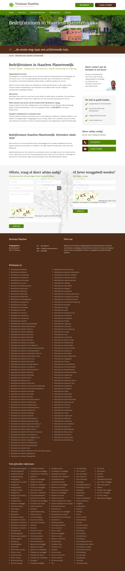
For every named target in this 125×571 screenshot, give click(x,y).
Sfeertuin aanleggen (58, 533)
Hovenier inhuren (36, 531)
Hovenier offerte (36, 533)
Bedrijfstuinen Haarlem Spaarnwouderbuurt (26, 424)
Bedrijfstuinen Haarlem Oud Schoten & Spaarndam (28, 386)
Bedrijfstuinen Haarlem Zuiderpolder (66, 272)
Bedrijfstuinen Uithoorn (62, 408)
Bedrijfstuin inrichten (18, 520)
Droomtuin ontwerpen (38, 493)
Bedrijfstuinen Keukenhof (63, 316)
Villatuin (99, 487)
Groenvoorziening (36, 520)
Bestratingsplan (16, 544)
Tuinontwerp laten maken (84, 544)
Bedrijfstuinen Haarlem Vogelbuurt (23, 440)
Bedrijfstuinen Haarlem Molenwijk (22, 375)
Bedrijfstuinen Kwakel (61, 321)
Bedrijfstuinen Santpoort (62, 378)
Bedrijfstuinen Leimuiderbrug (64, 329)
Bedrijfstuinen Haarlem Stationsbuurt (23, 429)
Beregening (15, 541)
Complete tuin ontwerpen (39, 474)
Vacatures (100, 477)
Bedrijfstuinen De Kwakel (19, 307)
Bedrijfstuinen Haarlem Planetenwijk (23, 402)
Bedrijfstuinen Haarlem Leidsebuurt (23, 367)
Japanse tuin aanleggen (38, 544)
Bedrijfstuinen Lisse (61, 334)
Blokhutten (15, 547)
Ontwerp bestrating (58, 506)
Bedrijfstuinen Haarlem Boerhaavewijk (24, 324)
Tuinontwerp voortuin (83, 550)
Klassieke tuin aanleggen (38, 552)
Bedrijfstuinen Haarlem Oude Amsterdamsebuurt (27, 389)
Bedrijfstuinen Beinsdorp (19, 288)
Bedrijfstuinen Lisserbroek (63, 337)
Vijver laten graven (103, 485)
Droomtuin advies (36, 490)
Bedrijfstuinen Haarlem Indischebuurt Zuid (25, 356)
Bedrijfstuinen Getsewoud (20, 316)
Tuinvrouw (100, 468)
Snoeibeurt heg (56, 544)
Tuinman (79, 522)
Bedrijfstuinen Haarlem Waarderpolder (24, 445)
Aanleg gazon (15, 479)
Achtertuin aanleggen (18, 503)
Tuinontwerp (80, 539)
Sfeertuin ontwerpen (58, 539)
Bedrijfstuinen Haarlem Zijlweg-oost (23, 453)
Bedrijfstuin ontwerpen (19, 525)
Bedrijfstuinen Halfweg (62, 283)
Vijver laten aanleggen (104, 482)
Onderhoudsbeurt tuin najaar (61, 501)
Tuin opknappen (81, 474)
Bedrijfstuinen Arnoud (18, 283)
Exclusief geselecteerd (37, 495)
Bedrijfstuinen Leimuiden (62, 326)
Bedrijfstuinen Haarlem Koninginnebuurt (25, 364)
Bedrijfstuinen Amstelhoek (20, 275)
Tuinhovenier (80, 506)
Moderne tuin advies (58, 487)
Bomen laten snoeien (18, 550)
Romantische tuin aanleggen (60, 512)
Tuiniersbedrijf (81, 520)
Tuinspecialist (80, 558)
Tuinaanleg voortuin (83, 487)
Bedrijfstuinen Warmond (62, 426)
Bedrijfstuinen (16, 531)
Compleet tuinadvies (37, 468)
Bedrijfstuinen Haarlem (19, 321)
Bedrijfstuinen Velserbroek (63, 416)
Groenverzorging (36, 517)
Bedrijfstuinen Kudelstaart (63, 318)
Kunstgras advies (57, 468)
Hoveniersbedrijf (36, 539)
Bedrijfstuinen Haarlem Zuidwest (65, 275)
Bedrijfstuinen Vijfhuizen (62, 418)
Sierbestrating (56, 541)
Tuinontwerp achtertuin (84, 541)
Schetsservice (55, 520)
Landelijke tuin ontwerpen (60, 477)
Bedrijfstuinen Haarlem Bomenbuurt (23, 326)
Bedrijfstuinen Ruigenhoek (63, 375)
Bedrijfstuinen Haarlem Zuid (63, 269)
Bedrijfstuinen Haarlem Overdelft (22, 394)
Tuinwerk (100, 474)
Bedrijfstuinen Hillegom (62, 288)
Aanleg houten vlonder (18, 482)
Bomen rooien (16, 552)
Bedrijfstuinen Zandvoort (62, 435)
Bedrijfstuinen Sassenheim (63, 386)
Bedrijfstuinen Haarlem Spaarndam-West (24, 421)
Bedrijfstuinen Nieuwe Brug (63, 343)
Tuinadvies (79, 490)
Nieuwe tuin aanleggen (59, 493)
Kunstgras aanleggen (37, 563)
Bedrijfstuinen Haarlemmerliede (65, 278)
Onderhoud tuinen (57, 498)
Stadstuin (54, 550)
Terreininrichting (56, 560)
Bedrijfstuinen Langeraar (62, 324)
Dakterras (33, 477)
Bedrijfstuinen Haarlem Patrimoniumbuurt (25, 399)
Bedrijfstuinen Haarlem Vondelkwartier (24, 443)
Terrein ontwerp (56, 558)
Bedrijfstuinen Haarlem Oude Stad (22, 391)
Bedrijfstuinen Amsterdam (20, 280)
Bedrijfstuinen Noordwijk (62, 353)
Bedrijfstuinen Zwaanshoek (63, 437)
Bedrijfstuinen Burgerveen (20, 302)
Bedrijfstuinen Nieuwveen (63, 351)
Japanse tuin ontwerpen (38, 550)
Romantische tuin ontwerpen (61, 517)
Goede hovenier (35, 514)
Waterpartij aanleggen (104, 498)
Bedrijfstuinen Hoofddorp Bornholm (66, 294)
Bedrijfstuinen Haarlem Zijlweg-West (23, 456)
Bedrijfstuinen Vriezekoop (63, 421)
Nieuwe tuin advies (57, 495)
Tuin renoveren (81, 477)
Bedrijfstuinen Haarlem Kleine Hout (23, 359)
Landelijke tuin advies (58, 474)
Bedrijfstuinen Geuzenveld (20, 318)
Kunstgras (33, 560)
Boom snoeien (16, 558)
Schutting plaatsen (57, 522)
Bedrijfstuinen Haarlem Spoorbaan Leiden (25, 426)
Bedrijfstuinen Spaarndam (63, 397)
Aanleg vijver (15, 498)
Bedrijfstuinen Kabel (61, 310)
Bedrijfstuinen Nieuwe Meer (63, 345)
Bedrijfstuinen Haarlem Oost (20, 380)
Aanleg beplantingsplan (19, 468)
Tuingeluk (79, 503)
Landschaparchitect (57, 479)
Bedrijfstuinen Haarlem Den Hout (22, 334)
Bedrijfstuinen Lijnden (61, 332)
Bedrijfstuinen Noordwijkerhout (65, 356)
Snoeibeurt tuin (56, 547)
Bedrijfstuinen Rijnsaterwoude (64, 370)
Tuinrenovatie (81, 555)
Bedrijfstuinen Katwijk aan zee (64, 313)
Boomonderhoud (17, 560)
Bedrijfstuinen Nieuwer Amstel (64, 348)
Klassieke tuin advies (37, 555)
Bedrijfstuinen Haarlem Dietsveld (22, 337)
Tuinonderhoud (81, 536)
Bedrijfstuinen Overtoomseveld (64, 367)
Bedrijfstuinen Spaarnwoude (64, 402)
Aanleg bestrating (17, 477)
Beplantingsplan (16, 539)
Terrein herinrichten (58, 555)
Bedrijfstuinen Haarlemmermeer (65, 280)
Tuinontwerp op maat (83, 547)
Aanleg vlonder (16, 501)
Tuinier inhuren (81, 517)
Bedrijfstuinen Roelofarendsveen (65, 372)
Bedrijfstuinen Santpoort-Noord (65, 380)
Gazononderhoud (36, 506)
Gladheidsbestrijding (37, 512)
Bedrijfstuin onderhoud (19, 522)
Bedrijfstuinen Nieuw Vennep (64, 340)
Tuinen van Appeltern (83, 498)
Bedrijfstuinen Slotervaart (63, 394)
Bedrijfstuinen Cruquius (19, 305)
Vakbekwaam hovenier (104, 479)
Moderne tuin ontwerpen (59, 490)
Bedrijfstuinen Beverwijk (19, 294)
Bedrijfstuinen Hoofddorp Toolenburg (67, 302)
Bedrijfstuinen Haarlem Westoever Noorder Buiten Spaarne (31, 451)
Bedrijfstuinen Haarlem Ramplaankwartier (25, 408)
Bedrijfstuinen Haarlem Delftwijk (22, 332)
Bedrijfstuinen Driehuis (19, 313)
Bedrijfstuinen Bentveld (19, 291)
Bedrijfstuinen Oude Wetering (64, 364)
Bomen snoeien (16, 555)
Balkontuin (14, 512)
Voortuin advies (102, 495)
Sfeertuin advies (56, 536)
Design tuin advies (36, 482)
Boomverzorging (16, 563)
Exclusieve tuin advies (37, 503)
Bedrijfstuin (15, 514)
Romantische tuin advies (59, 514)
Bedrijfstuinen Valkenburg (63, 410)
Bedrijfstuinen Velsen (61, 413)
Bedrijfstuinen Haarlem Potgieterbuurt (24, 405)
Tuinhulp (79, 512)
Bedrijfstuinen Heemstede (63, 286)
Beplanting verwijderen (19, 536)
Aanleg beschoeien (17, 474)
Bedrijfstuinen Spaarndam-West (65, 399)
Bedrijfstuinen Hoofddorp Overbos (66, 299)
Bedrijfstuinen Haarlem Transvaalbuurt (24, 435)
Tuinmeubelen (81, 533)
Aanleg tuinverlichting (18, 495)
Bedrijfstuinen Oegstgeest (63, 359)
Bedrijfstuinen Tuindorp (62, 405)
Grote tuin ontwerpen (37, 522)
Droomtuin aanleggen (37, 487)
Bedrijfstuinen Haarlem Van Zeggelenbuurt (25, 437)
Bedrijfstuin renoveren (18, 528)
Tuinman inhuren (82, 525)
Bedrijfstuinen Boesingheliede (21, 299)
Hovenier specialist (36, 536)
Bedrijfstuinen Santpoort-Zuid (64, 383)
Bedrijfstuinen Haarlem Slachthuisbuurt (24, 418)
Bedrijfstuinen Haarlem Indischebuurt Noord (26, 353)
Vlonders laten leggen (104, 490)
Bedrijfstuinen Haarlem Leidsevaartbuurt (25, 370)
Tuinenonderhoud (82, 501)
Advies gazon (15, 509)
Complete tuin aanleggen (38, 471)
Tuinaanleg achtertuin (83, 485)
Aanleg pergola (16, 487)
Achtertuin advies (17, 506)
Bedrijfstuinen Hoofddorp (63, 291)
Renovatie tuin (56, 509)
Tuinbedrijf (80, 495)
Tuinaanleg (79, 482)
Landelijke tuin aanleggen (59, 471)
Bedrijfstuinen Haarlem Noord (21, 378)
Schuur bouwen (56, 528)
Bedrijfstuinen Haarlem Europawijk (23, 343)
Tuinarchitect (80, 493)
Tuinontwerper (81, 552)
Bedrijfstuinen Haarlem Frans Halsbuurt (24, 345)
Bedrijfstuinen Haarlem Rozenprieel (23, 410)
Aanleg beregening (17, 471)
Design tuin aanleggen (37, 479)
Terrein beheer (56, 552)
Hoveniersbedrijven (37, 541)
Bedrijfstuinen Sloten (61, 391)
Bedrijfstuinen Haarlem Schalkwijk (22, 413)
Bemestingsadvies (17, 533)
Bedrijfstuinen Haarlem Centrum (22, 329)
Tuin (52, 563)
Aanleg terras (15, 493)
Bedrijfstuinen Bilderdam (19, 297)
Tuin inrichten (81, 471)
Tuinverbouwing (81, 563)
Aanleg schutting (16, 490)
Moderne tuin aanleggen (59, 485)
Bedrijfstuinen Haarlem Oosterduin (23, 383)
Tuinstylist (79, 560)
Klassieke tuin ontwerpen (38, 558)
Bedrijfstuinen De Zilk (18, 310)
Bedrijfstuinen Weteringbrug (64, 429)
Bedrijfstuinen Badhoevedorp (21, 286)
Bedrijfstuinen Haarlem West (20, 448)
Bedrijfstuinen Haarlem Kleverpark (22, 361)
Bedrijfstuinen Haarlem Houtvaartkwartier (25, 351)
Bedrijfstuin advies (17, 517)
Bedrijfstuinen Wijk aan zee (63, 432)
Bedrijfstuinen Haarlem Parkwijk (22, 397)
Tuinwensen (101, 471)
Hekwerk (33, 525)
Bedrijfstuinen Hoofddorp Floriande (66, 297)
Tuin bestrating (81, 468)
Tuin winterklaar (81, 479)
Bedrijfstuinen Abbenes (19, 272)
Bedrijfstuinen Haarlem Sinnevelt (22, 416)
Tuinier (78, 514)
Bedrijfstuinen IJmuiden (62, 305)
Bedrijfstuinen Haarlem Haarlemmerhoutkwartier (27, 348)
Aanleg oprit (15, 485)
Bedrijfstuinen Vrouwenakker (64, 424)
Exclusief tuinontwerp (37, 498)
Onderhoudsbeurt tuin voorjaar (62, 503)
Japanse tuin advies (36, 547)
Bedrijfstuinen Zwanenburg (63, 440)
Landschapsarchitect (58, 482)
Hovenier (33, 528)
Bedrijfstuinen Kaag (61, 307)
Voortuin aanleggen (103, 493)
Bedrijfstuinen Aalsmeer (19, 269)
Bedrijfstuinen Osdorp (61, 361)
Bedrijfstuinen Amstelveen (20, 278)
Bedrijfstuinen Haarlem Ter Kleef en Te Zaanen (26, 432)
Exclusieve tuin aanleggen (39, 501)
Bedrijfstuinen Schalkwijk (62, 389)
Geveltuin (33, 509)
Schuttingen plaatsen (58, 525)
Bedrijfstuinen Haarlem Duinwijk (22, 340)
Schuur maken (56, 531)
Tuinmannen (80, 531)
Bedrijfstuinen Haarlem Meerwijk (22, 372)
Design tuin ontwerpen (38, 485)
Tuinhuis (79, 509)
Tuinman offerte (81, 528)
